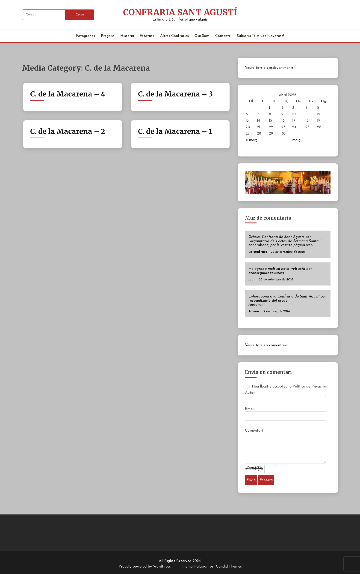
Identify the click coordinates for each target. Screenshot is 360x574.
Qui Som (202, 36)
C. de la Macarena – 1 (175, 131)
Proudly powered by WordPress (145, 566)
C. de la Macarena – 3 (175, 94)
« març (251, 140)
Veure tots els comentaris (266, 345)
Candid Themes (229, 566)
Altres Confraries (174, 36)
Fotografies (85, 36)
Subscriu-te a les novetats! (260, 36)
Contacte (223, 36)
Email (249, 409)
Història (127, 36)
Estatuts (147, 36)
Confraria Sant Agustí (180, 12)
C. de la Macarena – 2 (67, 131)
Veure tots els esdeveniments (269, 68)
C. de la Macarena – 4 (67, 94)
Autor (250, 393)
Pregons (107, 36)
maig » (298, 140)
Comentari (254, 431)
